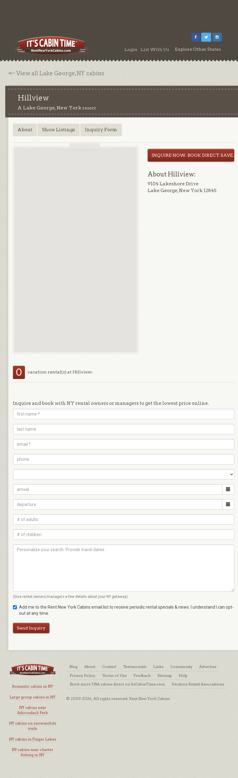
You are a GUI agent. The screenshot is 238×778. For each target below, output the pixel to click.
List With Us (155, 49)
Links (158, 666)
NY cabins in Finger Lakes (32, 739)
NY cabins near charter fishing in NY (32, 752)
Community (181, 666)
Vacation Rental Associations (198, 684)
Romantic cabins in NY (32, 686)
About (25, 129)
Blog (73, 666)
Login (131, 49)
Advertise (207, 666)
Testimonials (134, 666)
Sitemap (164, 675)
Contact (109, 666)
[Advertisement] (119, 14)
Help (183, 675)
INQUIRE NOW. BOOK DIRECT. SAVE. (193, 155)
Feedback (142, 675)
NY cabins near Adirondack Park (32, 710)
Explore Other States (198, 49)
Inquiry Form (101, 129)
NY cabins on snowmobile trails (32, 726)
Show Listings (58, 129)
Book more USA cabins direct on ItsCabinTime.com (117, 684)
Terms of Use (114, 675)
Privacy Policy (82, 675)
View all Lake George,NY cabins (60, 73)
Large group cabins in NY (32, 697)
